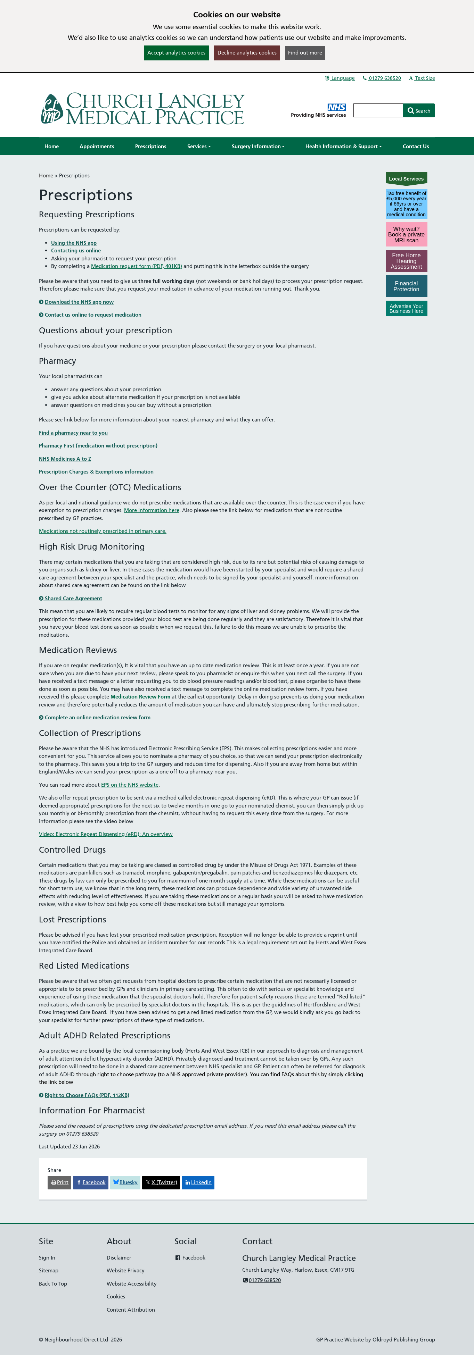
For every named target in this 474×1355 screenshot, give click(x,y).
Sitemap (48, 1270)
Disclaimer (119, 1257)
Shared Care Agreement (70, 598)
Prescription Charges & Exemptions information (96, 471)
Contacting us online (76, 250)
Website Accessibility (132, 1283)
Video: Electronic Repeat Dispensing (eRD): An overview (106, 834)
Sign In (47, 1257)
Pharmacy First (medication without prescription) (98, 445)
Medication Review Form (140, 696)
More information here (151, 510)
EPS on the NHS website (129, 784)
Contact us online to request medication (93, 314)
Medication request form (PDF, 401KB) (136, 266)
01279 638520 (381, 78)
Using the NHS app (74, 243)
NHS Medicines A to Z (65, 458)
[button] (199, 146)
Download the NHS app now (79, 302)
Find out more (305, 52)
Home (46, 175)
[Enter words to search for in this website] (378, 110)
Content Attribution (131, 1309)
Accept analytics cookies (176, 52)
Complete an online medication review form (97, 717)
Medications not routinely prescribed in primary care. (102, 531)
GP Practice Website (340, 1339)
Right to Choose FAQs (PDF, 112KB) (87, 1095)
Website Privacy (126, 1270)
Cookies (116, 1296)
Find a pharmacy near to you (73, 432)
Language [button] (339, 78)
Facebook (189, 1257)
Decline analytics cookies (247, 52)
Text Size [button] (421, 78)
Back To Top (53, 1283)
